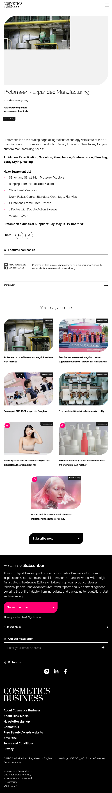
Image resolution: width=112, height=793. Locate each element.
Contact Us (11, 727)
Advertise (10, 738)
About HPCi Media (16, 716)
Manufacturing (9, 119)
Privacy (9, 749)
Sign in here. (34, 617)
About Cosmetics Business (22, 710)
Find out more (12, 627)
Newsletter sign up (17, 721)
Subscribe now (43, 538)
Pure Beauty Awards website (23, 732)
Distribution (48, 320)
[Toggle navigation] (107, 5)
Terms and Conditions (19, 743)
